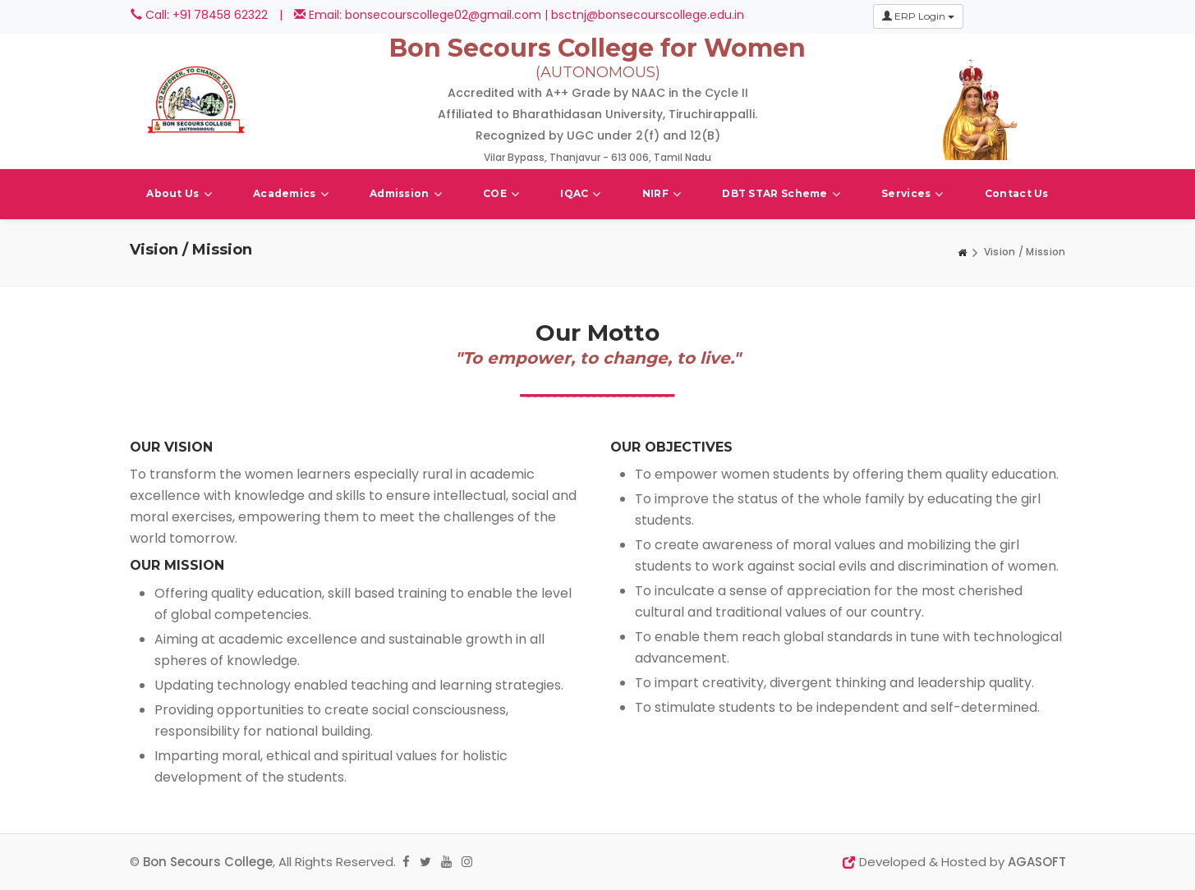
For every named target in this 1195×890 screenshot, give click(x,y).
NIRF (662, 194)
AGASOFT (1037, 861)
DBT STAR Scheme (781, 194)
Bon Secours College (208, 861)
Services (912, 194)
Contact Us (1017, 193)
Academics (291, 194)
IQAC (580, 194)
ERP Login (918, 16)
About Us (179, 194)
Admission (406, 194)
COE (501, 194)
